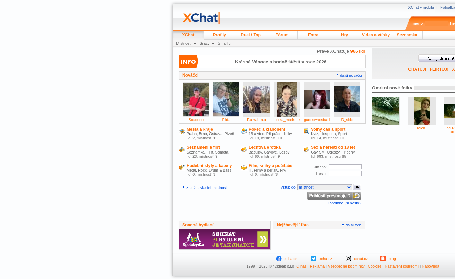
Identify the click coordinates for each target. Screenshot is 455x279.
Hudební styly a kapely (209, 165)
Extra (313, 35)
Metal (191, 170)
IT (250, 170)
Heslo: (322, 174)
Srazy (204, 43)
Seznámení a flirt (203, 147)
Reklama (317, 266)
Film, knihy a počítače (270, 165)
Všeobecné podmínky (346, 266)
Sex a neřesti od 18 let (333, 147)
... (385, 128)
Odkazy (333, 152)
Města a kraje (200, 129)
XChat (188, 35)
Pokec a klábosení (267, 129)
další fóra (353, 225)
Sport (342, 134)
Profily (219, 35)
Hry (344, 35)
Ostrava (216, 134)
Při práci (273, 134)
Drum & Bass (220, 170)
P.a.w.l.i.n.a (256, 119)
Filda (226, 119)
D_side (347, 119)
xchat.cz (361, 258)
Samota (222, 152)
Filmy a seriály (266, 170)
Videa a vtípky (376, 35)
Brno (203, 134)
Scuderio (196, 119)
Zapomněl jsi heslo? (344, 203)
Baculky (255, 152)
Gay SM (318, 152)
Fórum (282, 35)
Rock (202, 170)
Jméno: (321, 167)
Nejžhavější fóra (293, 225)
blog (392, 258)
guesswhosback (317, 119)
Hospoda (328, 134)
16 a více (256, 134)
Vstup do (289, 187)
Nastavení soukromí (402, 266)
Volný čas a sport (328, 129)
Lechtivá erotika (265, 147)
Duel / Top (251, 35)
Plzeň (229, 134)
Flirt (210, 152)
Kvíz (314, 134)
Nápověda (430, 266)
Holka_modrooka (288, 119)
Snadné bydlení (197, 225)
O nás (301, 266)
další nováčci (351, 75)
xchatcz (290, 258)
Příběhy (348, 152)
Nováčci (190, 75)
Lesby (284, 152)
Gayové (270, 152)
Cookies (375, 266)
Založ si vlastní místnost (206, 187)
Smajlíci (224, 43)
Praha (192, 134)
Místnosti (183, 43)
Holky (287, 134)
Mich (421, 128)
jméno (417, 23)
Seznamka (407, 35)
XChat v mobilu (421, 7)
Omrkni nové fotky (392, 87)
